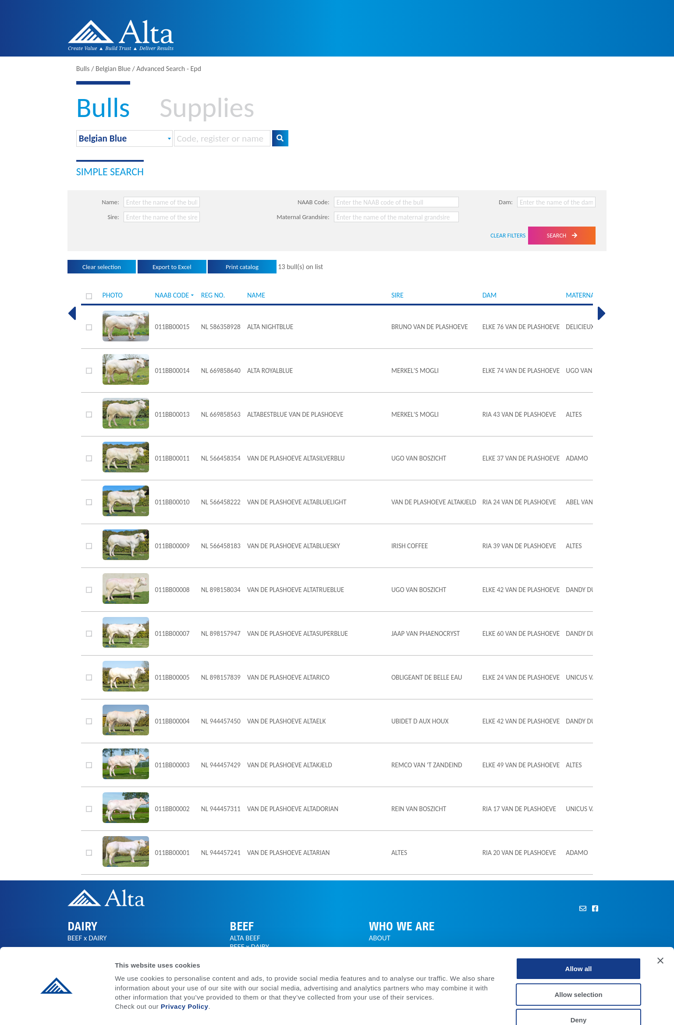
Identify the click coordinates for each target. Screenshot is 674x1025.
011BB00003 (172, 765)
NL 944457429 (221, 765)
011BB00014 (172, 370)
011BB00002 (172, 809)
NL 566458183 (221, 546)
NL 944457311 (221, 809)
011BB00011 (172, 458)
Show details (460, 1007)
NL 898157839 (221, 677)
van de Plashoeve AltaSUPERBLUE (297, 633)
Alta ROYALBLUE (270, 370)
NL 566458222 (221, 502)
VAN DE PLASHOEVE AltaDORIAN (292, 809)
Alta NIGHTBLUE (270, 327)
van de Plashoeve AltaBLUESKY (293, 546)
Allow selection (578, 968)
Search (562, 235)
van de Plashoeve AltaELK (286, 721)
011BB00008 (172, 589)
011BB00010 (172, 502)
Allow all (578, 942)
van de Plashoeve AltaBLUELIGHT (296, 502)
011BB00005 (172, 677)
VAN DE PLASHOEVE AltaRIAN (288, 852)
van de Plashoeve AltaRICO (288, 677)
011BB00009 (172, 546)
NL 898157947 (221, 633)
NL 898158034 (221, 589)
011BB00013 (172, 414)
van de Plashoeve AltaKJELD (289, 765)
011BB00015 (172, 327)
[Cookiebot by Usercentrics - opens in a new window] (56, 1007)
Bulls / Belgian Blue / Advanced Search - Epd (138, 68)
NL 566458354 (221, 458)
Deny (579, 993)
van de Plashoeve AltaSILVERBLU (296, 458)
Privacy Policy (185, 980)
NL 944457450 (221, 721)
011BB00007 (172, 633)
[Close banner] (660, 934)
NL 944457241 (221, 852)
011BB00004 (172, 721)
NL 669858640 (221, 370)
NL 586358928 (221, 327)
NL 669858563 (221, 414)
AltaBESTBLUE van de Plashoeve (295, 414)
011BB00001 (172, 852)
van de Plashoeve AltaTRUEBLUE (295, 589)
